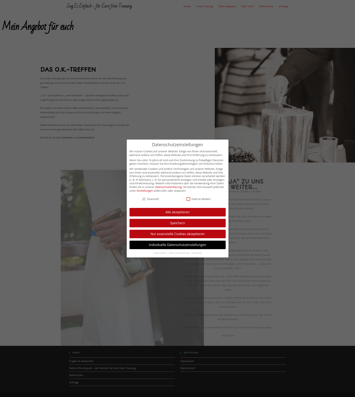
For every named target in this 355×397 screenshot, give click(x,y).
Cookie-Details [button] (159, 249)
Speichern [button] (177, 219)
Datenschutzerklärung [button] (179, 249)
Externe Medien (198, 195)
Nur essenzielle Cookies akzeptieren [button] (177, 230)
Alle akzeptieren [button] (177, 208)
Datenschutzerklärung (168, 183)
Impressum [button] (197, 249)
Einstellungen (145, 187)
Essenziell (150, 195)
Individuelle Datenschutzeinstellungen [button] (177, 241)
